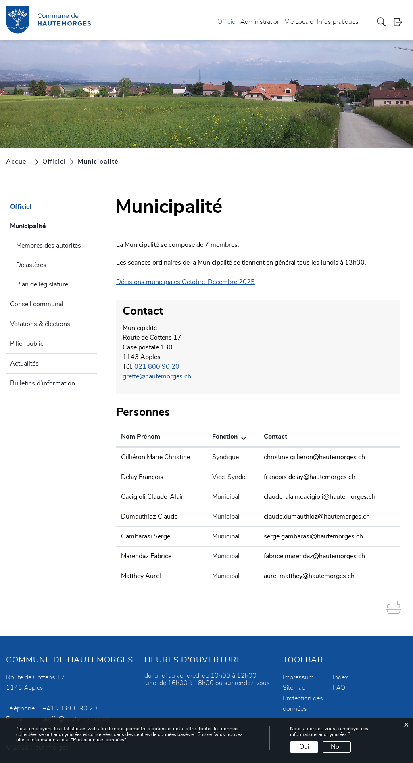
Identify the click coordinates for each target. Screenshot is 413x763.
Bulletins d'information (42, 383)
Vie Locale (299, 22)
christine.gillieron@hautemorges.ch (314, 457)
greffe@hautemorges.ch (157, 376)
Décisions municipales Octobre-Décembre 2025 (185, 282)
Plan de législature (42, 284)
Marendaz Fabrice (146, 556)
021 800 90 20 (156, 367)
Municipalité (47, 225)
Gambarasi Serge (145, 536)
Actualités (24, 363)
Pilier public (27, 344)
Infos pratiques (338, 22)
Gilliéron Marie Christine (155, 457)
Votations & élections (40, 324)
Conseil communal (36, 304)
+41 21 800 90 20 (69, 708)
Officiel (226, 22)
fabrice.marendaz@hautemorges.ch (314, 556)
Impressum (298, 677)
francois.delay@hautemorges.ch (309, 477)
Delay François (142, 477)
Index (340, 677)
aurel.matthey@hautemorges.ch (309, 576)
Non (337, 747)
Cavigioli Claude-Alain (153, 497)
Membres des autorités (48, 245)
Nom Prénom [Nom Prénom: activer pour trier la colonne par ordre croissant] (140, 436)
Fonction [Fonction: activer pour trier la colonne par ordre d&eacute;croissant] (225, 436)
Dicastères (31, 265)
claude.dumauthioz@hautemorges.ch (317, 516)
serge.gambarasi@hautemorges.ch (313, 536)
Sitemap (294, 688)
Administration (260, 22)
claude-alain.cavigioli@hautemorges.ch (319, 497)
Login (400, 22)
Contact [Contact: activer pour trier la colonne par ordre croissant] (275, 436)
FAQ (339, 688)
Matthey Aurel (141, 576)
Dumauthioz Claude (149, 516)
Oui (304, 747)
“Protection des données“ (98, 739)
